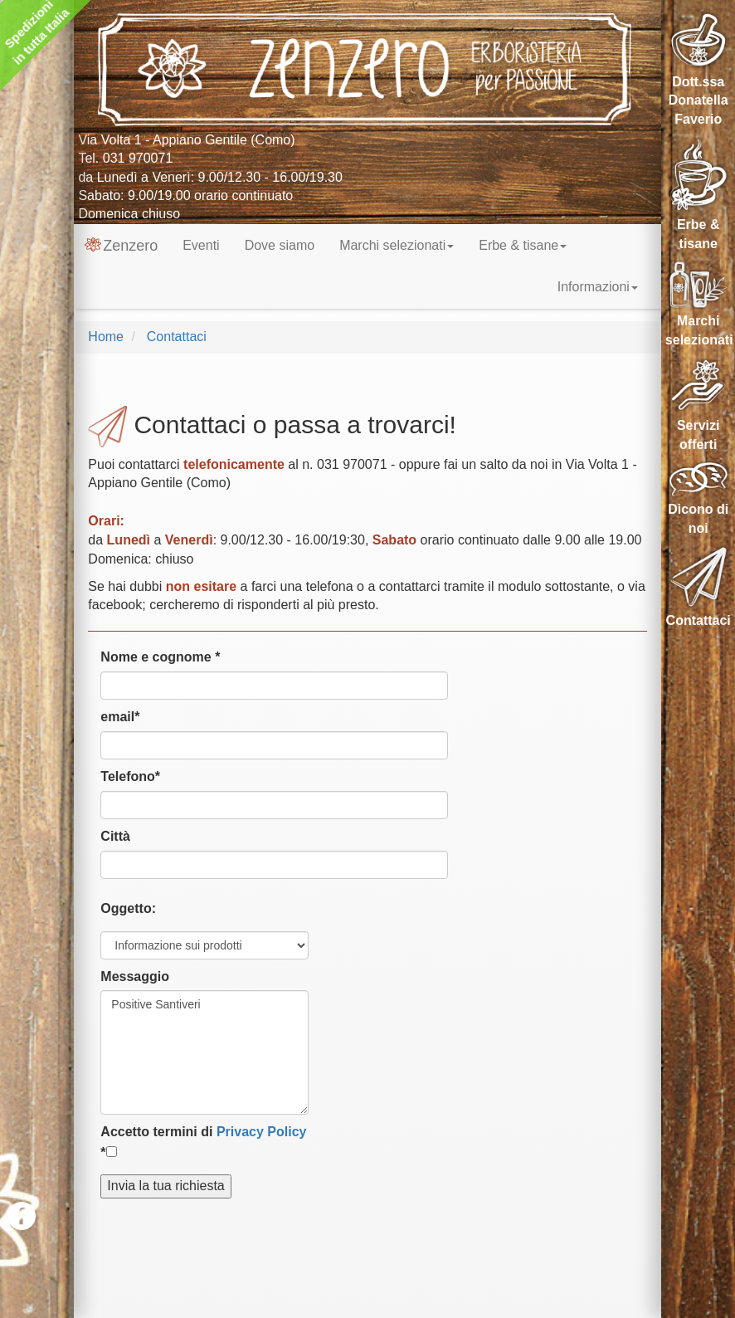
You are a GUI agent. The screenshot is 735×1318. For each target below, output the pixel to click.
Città (115, 836)
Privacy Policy (262, 1132)
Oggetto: (128, 908)
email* (119, 717)
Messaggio (134, 976)
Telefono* (130, 776)
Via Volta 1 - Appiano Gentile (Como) (186, 140)
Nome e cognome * (160, 657)
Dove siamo (279, 245)
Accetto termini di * (203, 1142)
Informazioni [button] (597, 287)
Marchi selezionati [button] (396, 245)
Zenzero (121, 245)
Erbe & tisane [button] (523, 245)
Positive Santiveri (204, 1052)
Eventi (201, 245)
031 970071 (138, 158)
